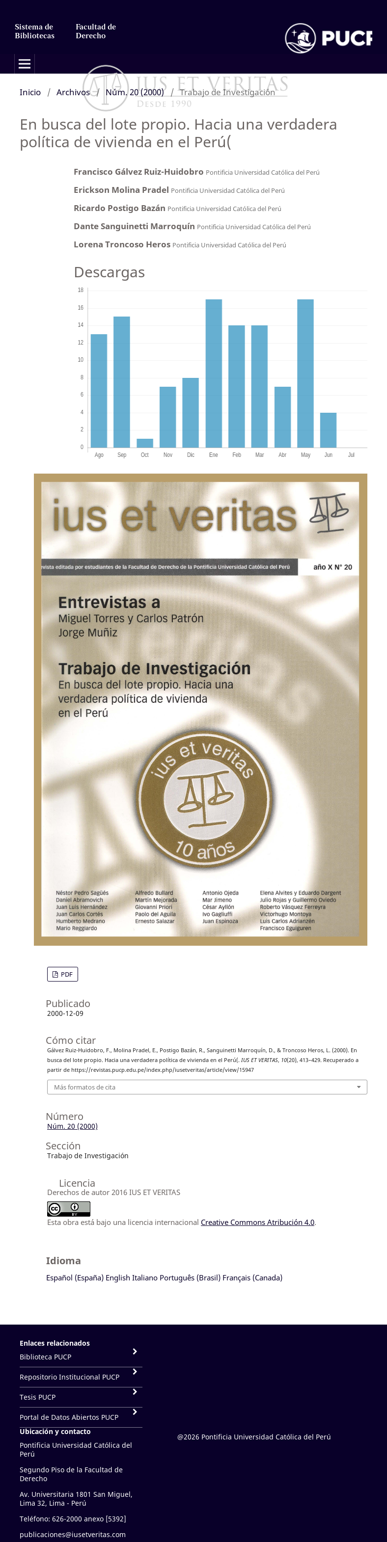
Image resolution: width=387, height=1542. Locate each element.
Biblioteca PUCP (45, 1356)
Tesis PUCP (37, 1397)
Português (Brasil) (190, 1277)
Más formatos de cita (84, 1087)
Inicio (30, 92)
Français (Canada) (252, 1277)
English (118, 1277)
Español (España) (75, 1277)
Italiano (145, 1277)
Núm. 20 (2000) (135, 92)
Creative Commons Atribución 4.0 (257, 1222)
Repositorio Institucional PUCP (69, 1377)
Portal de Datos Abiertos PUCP (69, 1417)
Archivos (73, 92)
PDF (66, 974)
